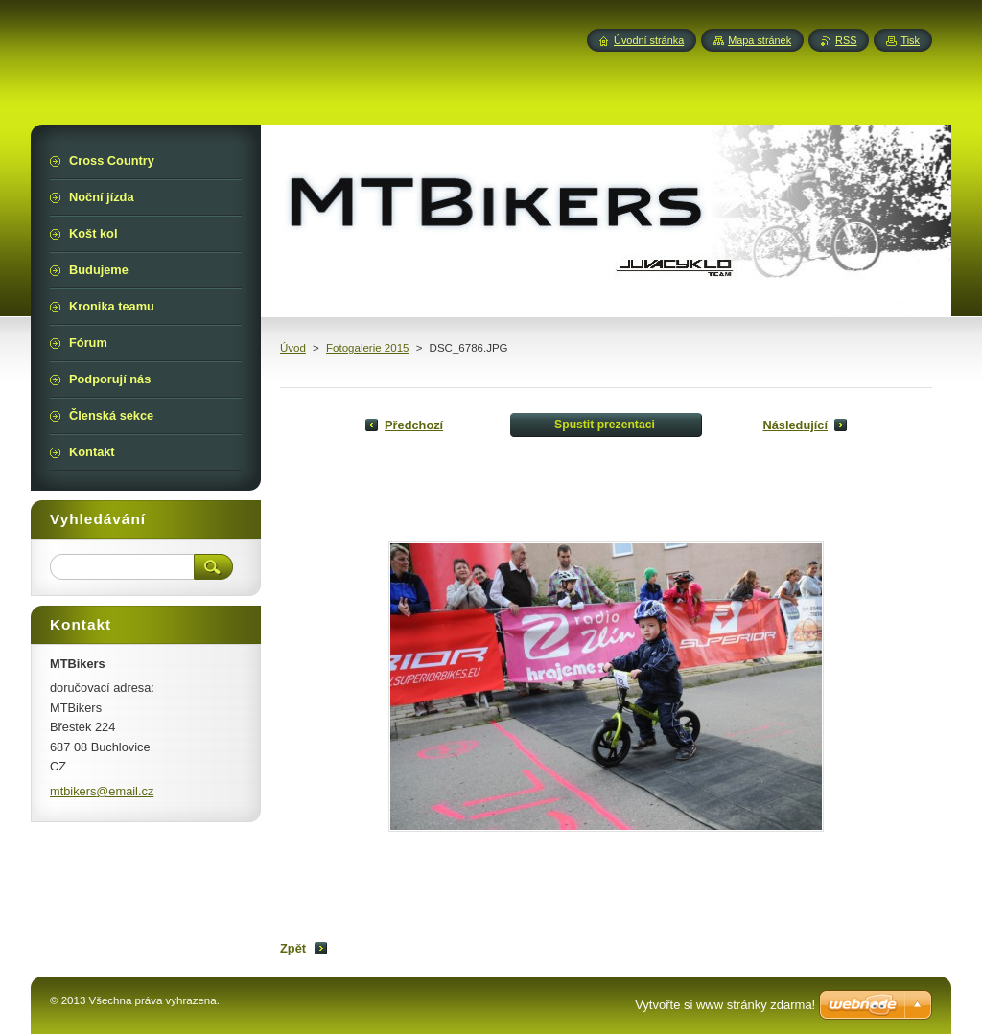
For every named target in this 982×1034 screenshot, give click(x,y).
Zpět (293, 948)
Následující (795, 425)
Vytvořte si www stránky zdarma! (725, 1005)
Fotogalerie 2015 (367, 348)
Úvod (293, 348)
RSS (845, 40)
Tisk (910, 40)
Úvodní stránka (649, 40)
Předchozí (414, 425)
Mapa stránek (759, 40)
